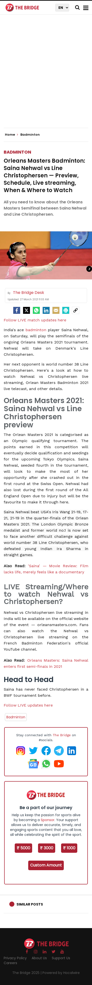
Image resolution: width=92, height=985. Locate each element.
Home (11, 134)
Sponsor (47, 819)
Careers (10, 962)
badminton (36, 330)
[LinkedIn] (46, 310)
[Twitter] (26, 310)
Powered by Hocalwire (61, 972)
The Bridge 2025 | (27, 972)
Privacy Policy (15, 958)
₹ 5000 (23, 848)
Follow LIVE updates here (28, 705)
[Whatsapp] (36, 310)
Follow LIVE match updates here (35, 320)
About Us (39, 958)
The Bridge (62, 735)
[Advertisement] (46, 75)
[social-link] (75, 310)
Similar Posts (29, 904)
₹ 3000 (46, 848)
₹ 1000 (69, 848)
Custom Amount (46, 865)
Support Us (61, 958)
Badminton (17, 152)
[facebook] (16, 310)
